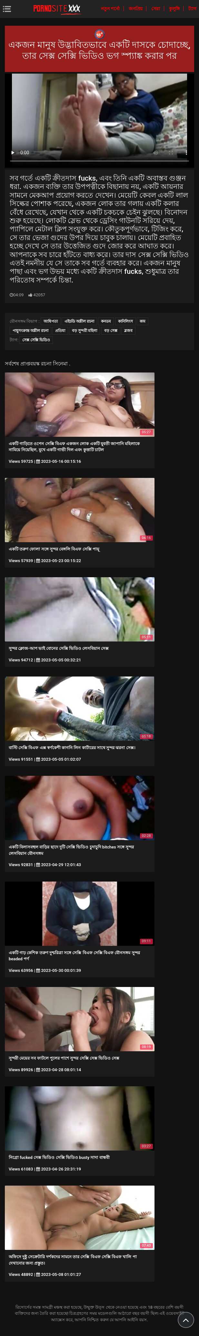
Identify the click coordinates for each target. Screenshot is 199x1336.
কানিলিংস (125, 321)
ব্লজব (128, 330)
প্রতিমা (60, 330)
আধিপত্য (51, 321)
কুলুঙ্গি (175, 8)
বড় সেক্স (110, 330)
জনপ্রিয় (136, 8)
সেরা (156, 8)
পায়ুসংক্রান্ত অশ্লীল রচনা (30, 330)
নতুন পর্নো (111, 8)
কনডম (106, 321)
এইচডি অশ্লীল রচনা (79, 321)
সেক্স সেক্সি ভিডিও (36, 340)
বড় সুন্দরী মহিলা (84, 330)
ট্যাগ (192, 8)
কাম (142, 321)
